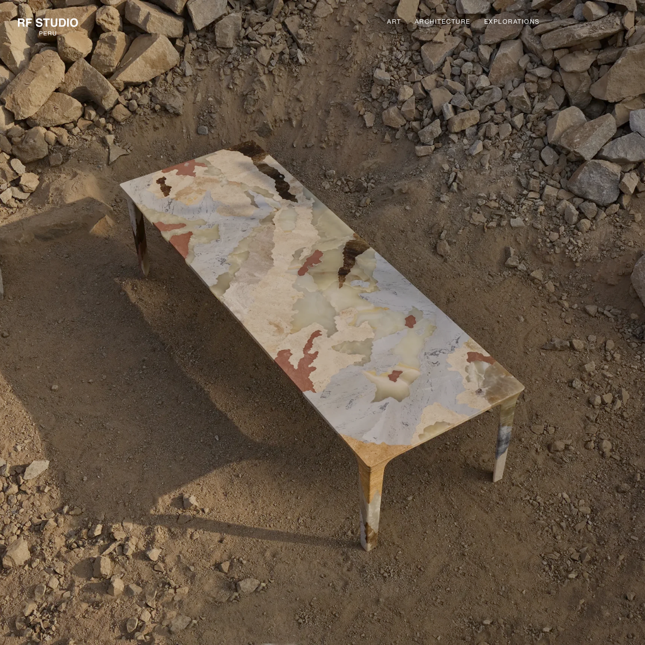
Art (394, 21)
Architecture (443, 21)
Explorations (512, 21)
